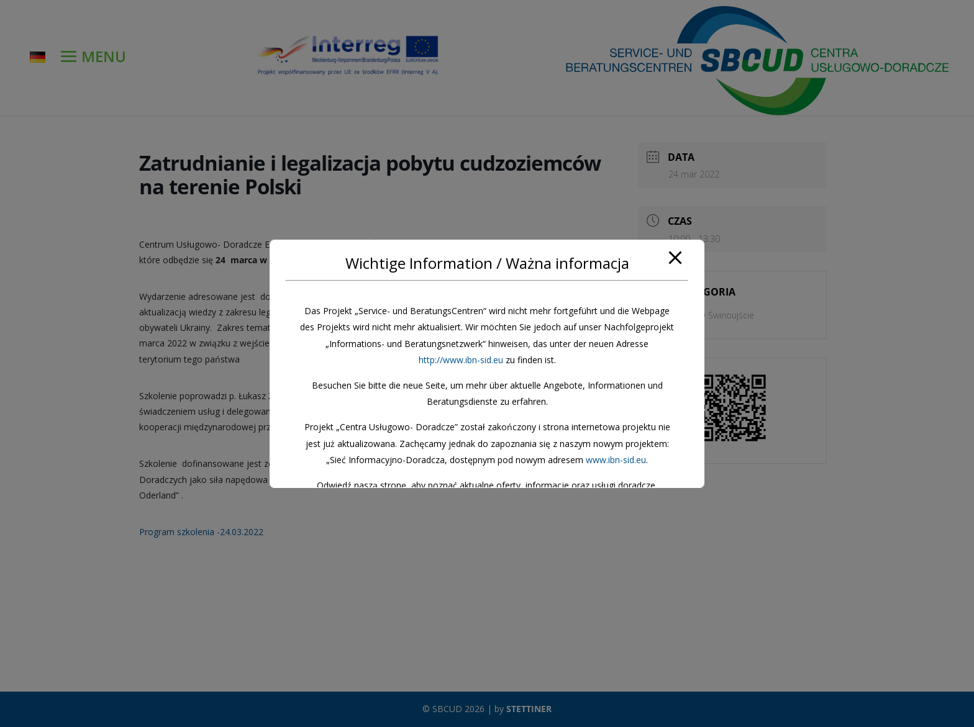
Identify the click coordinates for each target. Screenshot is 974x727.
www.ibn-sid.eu (616, 460)
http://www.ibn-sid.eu (461, 360)
